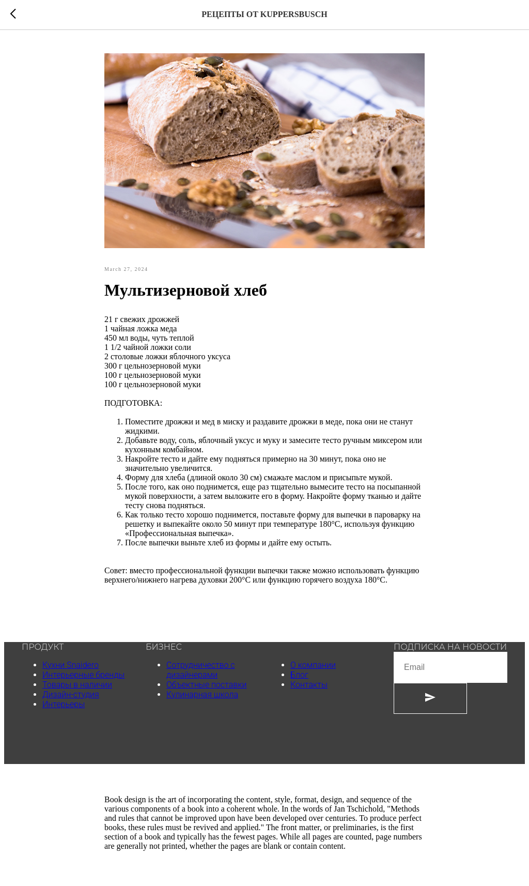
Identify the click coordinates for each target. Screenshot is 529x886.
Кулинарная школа (202, 694)
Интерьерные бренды (83, 675)
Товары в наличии (77, 685)
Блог (299, 675)
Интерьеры (63, 704)
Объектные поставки (206, 685)
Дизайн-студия (70, 694)
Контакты (309, 685)
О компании (313, 665)
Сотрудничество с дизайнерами (200, 670)
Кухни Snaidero (70, 665)
